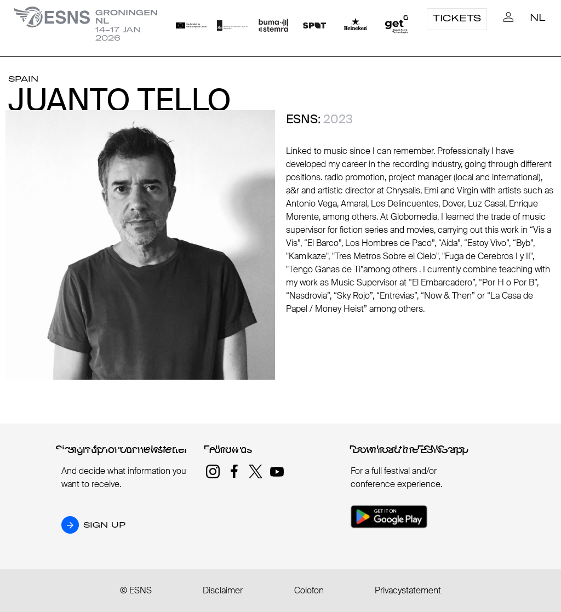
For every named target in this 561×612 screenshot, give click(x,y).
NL (538, 17)
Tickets (457, 18)
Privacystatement (408, 590)
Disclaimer (223, 590)
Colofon (309, 590)
